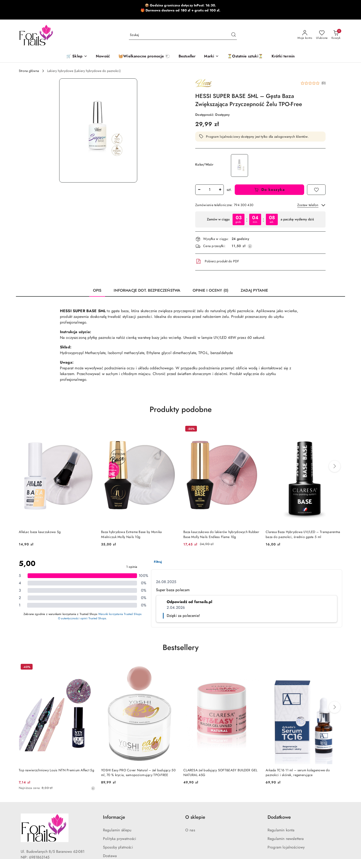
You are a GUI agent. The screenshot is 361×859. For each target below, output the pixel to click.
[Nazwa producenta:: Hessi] (203, 83)
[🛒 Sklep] (76, 57)
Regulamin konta (281, 761)
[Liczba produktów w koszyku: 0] (336, 35)
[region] (260, 219)
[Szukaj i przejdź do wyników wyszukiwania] (233, 35)
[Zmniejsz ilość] (199, 190)
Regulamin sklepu (117, 761)
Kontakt (109, 812)
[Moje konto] (305, 35)
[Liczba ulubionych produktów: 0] (322, 35)
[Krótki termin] (283, 57)
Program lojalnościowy (286, 778)
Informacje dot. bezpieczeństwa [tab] (147, 290)
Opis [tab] (97, 290)
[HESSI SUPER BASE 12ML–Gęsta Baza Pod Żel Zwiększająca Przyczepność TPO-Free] (239, 165)
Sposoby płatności (118, 778)
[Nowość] (103, 57)
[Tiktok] (41, 824)
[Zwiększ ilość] (220, 190)
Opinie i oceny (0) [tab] (210, 290)
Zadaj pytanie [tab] (254, 290)
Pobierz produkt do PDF (217, 261)
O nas (190, 761)
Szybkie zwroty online (120, 804)
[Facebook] (24, 824)
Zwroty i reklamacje (119, 795)
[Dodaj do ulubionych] (316, 189)
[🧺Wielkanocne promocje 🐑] (144, 57)
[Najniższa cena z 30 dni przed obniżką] (93, 719)
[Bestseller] (187, 57)
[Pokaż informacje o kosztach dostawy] (250, 246)
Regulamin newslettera (286, 769)
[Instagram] (32, 824)
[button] (211, 57)
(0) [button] (324, 83)
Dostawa (110, 786)
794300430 (30, 811)
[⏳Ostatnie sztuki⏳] (245, 57)
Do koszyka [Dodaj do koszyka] (269, 189)
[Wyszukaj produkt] (183, 35)
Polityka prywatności (119, 769)
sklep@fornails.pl (34, 802)
